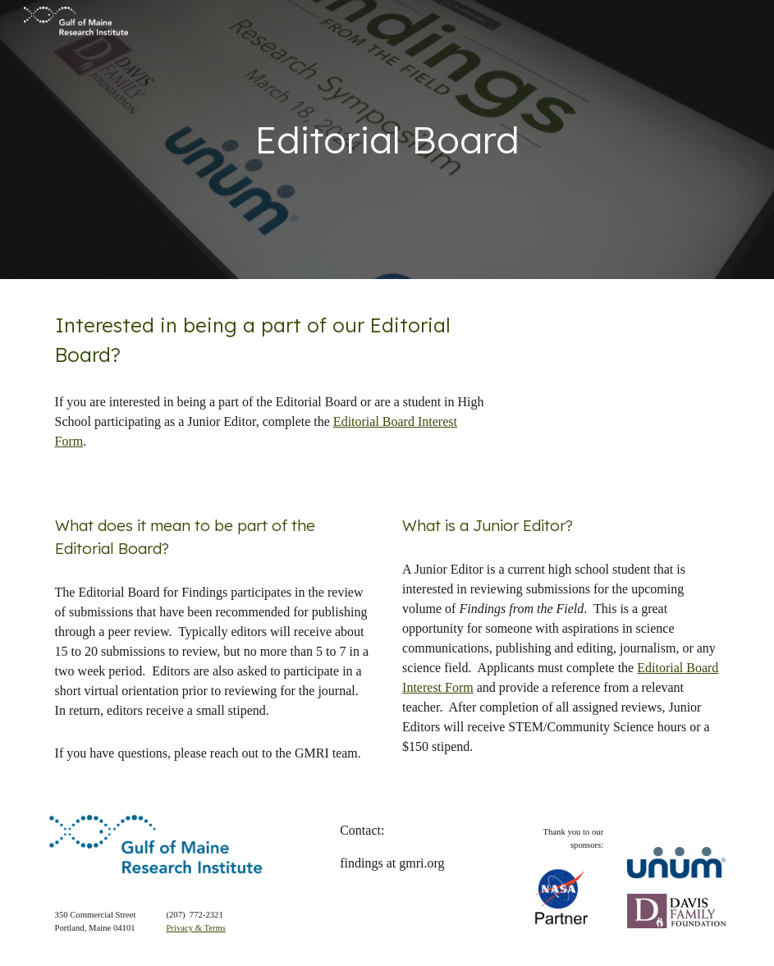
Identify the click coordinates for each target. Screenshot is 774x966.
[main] (387, 140)
